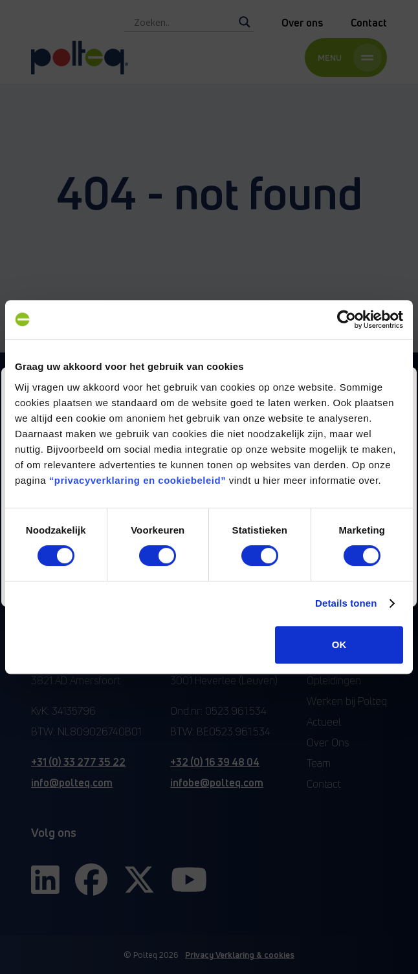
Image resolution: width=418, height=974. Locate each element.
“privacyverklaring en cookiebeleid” (137, 480)
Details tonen (346, 603)
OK (339, 644)
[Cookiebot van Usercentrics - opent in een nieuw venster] (346, 319)
